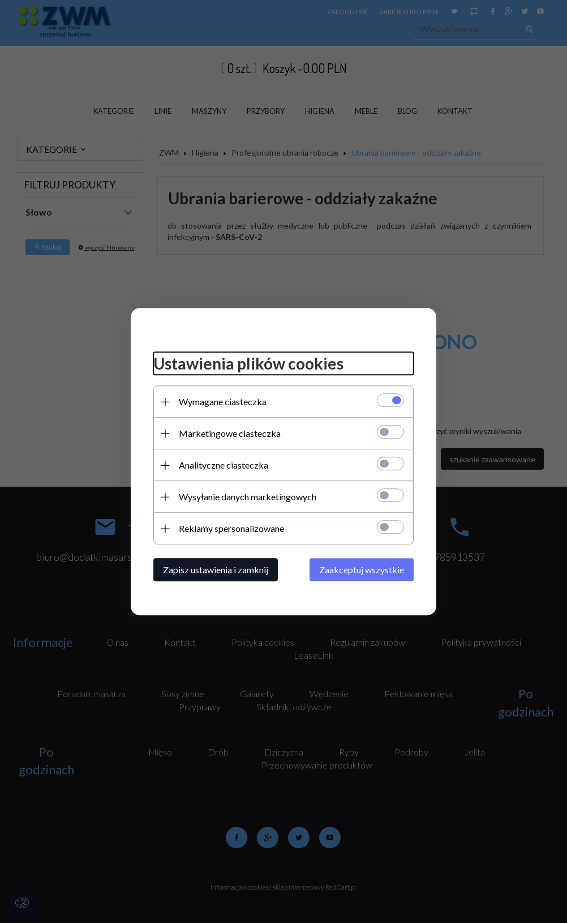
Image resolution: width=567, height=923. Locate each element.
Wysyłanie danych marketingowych (247, 496)
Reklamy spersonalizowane (231, 528)
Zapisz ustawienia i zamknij (215, 569)
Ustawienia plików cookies (248, 364)
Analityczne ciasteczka (223, 465)
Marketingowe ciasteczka (230, 433)
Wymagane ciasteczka (223, 401)
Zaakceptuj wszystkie (361, 569)
